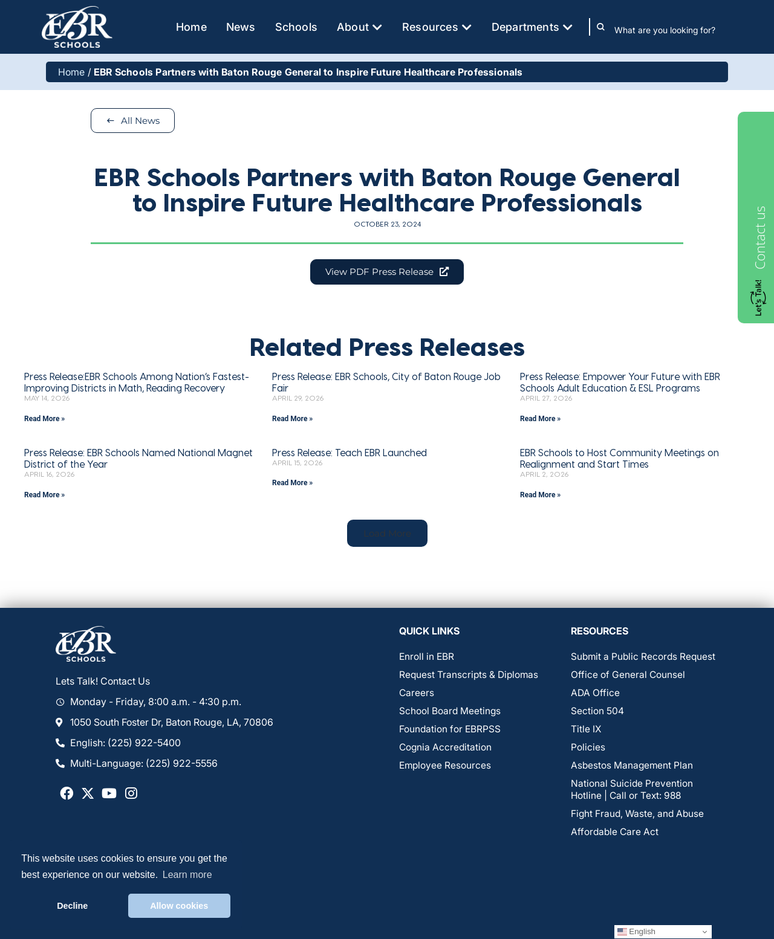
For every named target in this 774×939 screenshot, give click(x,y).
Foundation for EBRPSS (450, 730)
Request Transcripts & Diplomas (470, 676)
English (636, 932)
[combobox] (673, 29)
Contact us (759, 237)
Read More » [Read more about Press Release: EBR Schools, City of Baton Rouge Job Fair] (292, 419)
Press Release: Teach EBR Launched (349, 453)
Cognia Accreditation (446, 749)
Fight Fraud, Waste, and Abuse (639, 815)
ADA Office (595, 694)
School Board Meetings (450, 712)
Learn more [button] (187, 875)
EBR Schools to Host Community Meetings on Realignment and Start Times (619, 458)
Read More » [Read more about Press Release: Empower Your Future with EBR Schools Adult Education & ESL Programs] (540, 419)
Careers (417, 694)
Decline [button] (72, 906)
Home (71, 72)
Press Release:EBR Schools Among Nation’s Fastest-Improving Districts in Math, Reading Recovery (136, 382)
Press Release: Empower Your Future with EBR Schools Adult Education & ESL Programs (620, 382)
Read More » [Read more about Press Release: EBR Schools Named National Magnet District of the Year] (44, 495)
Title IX (586, 730)
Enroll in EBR (427, 658)
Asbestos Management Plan (633, 767)
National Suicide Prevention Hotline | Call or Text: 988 (632, 791)
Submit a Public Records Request (644, 658)
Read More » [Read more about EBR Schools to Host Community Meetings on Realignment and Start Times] (540, 495)
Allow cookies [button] (179, 906)
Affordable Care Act (615, 833)
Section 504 (597, 712)
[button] (387, 534)
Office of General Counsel (628, 676)
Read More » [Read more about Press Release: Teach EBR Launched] (292, 484)
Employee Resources (446, 767)
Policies (588, 749)
